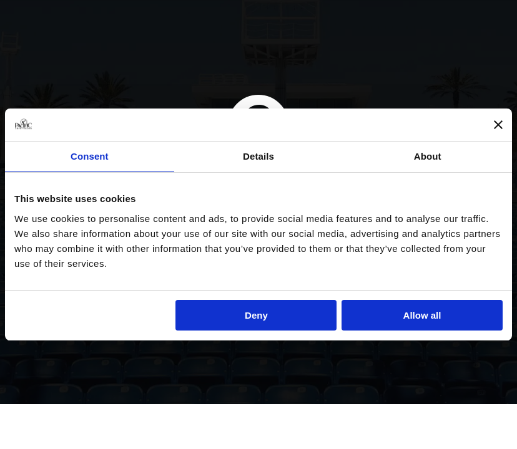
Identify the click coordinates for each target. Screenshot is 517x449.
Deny (256, 315)
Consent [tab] (90, 156)
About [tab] (427, 156)
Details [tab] (258, 156)
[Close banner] (498, 124)
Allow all (422, 315)
